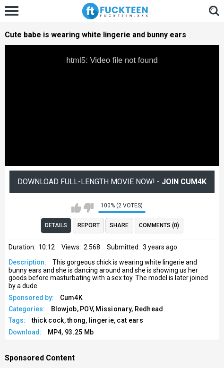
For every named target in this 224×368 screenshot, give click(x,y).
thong (76, 320)
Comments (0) (159, 225)
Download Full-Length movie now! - (112, 181)
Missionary (113, 309)
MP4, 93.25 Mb (71, 332)
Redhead (149, 309)
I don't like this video (89, 208)
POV (86, 309)
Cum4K (71, 297)
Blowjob (64, 309)
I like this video (76, 208)
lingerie (101, 320)
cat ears (130, 320)
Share (119, 225)
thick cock (48, 320)
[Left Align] (14, 11)
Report (89, 225)
